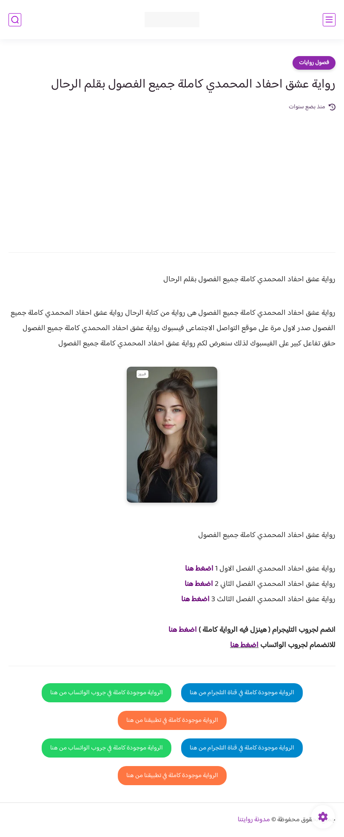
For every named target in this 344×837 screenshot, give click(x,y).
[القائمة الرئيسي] (329, 19)
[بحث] (15, 19)
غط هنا (178, 630)
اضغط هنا (199, 569)
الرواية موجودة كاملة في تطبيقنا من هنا (172, 720)
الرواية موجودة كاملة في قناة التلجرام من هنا (242, 692)
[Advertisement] (172, 175)
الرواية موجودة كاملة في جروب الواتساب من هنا (106, 692)
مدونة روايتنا (254, 820)
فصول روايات (314, 63)
